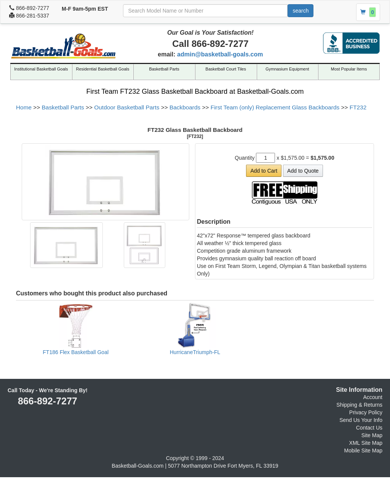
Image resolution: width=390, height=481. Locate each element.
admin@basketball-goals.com (220, 54)
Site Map (371, 435)
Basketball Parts (164, 69)
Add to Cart (263, 171)
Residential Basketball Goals (102, 69)
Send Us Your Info (360, 420)
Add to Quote (303, 171)
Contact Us (369, 428)
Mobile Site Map (363, 450)
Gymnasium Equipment (287, 69)
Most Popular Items (349, 69)
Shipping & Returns (359, 405)
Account (372, 397)
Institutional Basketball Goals (41, 69)
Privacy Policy (365, 412)
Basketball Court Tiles (226, 69)
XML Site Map (365, 443)
